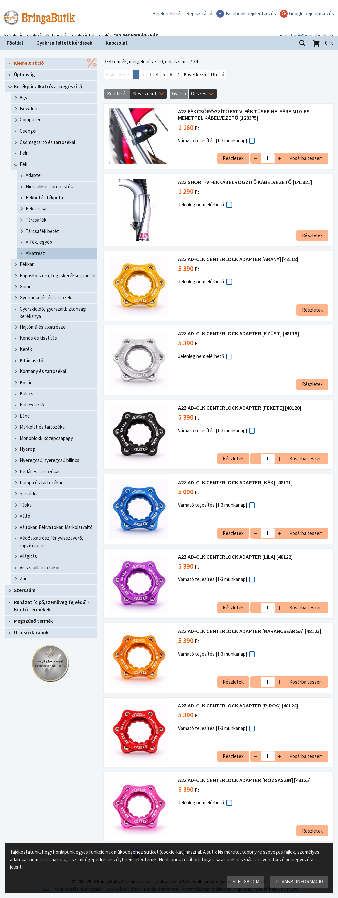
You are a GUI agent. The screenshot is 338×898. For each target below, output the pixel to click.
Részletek (232, 158)
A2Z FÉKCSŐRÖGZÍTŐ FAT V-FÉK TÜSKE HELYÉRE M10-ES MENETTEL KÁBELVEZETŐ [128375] (244, 115)
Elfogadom (245, 881)
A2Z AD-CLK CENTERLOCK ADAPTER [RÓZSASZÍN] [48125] (244, 780)
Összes (198, 93)
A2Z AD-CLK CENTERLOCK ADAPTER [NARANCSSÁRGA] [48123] (249, 631)
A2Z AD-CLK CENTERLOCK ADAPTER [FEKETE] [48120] (240, 408)
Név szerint (145, 93)
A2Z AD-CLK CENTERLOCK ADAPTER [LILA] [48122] (235, 556)
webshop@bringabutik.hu (306, 27)
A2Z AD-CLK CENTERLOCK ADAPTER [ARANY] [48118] (238, 259)
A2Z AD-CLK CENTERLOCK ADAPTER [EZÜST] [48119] (238, 333)
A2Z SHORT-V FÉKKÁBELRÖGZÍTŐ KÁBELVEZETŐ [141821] (245, 182)
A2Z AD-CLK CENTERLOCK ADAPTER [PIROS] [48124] (238, 705)
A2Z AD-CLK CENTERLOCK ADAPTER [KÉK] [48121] (235, 482)
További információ (299, 881)
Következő (195, 74)
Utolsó (217, 74)
